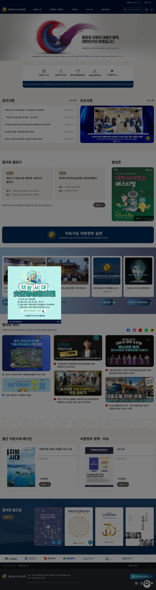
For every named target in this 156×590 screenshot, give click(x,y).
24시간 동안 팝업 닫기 (15, 322)
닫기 (58, 322)
